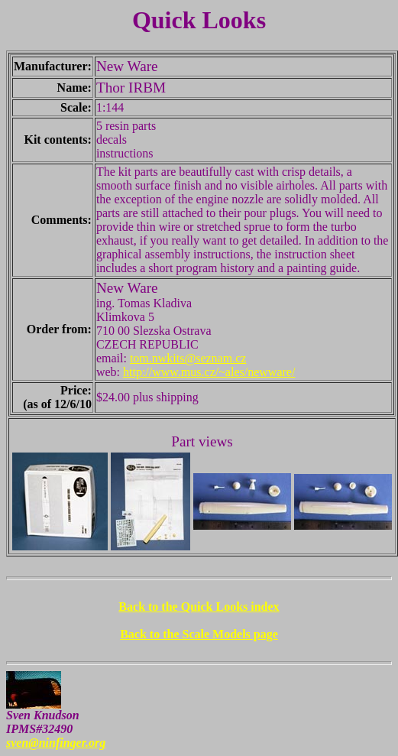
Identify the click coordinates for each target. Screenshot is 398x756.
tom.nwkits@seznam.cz (188, 358)
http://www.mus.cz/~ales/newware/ (209, 371)
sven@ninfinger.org (55, 742)
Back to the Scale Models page (199, 634)
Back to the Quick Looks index (198, 606)
